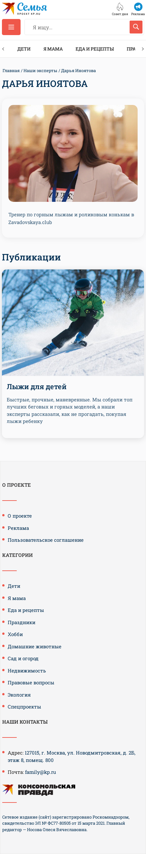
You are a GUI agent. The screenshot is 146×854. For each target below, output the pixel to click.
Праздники (21, 622)
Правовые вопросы (31, 682)
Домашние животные (34, 646)
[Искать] (136, 27)
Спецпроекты (24, 706)
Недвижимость (27, 670)
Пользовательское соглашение (46, 540)
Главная (11, 70)
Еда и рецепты (95, 49)
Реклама (18, 528)
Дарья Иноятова (78, 70)
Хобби (15, 634)
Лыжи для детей (37, 386)
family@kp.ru (40, 772)
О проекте (20, 515)
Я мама (53, 49)
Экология (19, 694)
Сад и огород (23, 658)
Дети (24, 49)
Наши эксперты (40, 70)
